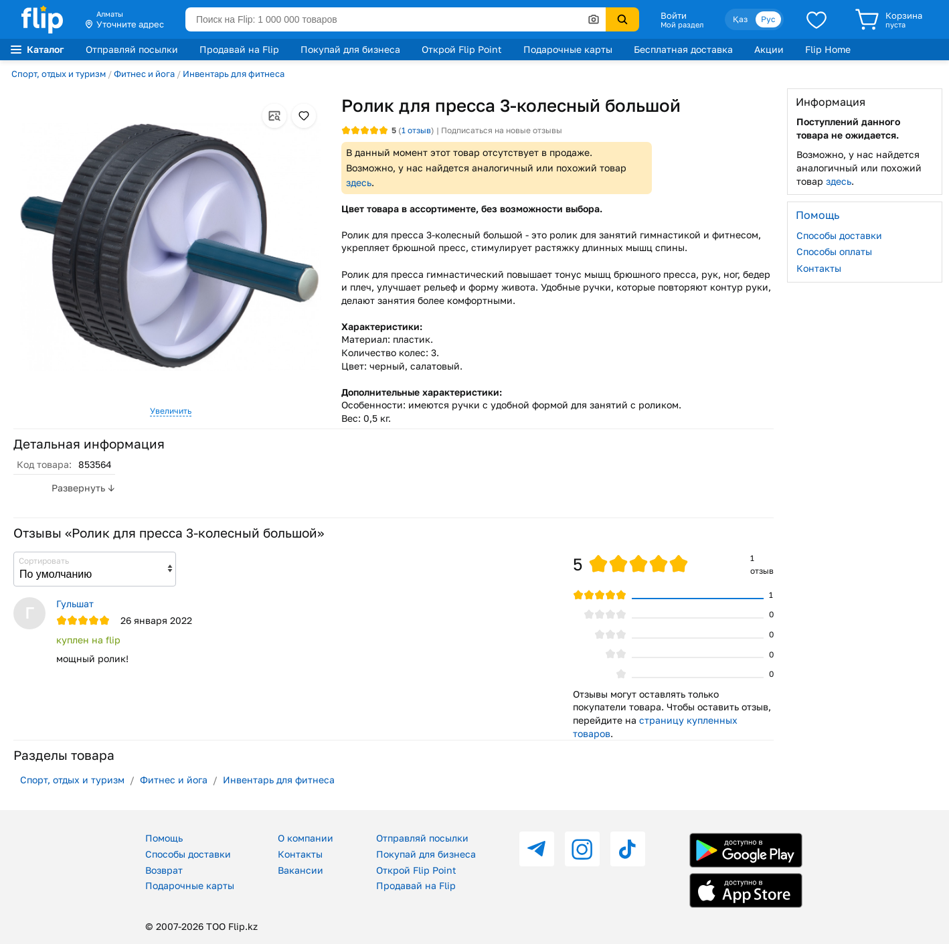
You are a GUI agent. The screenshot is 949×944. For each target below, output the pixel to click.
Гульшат (75, 603)
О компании (305, 838)
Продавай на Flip (239, 49)
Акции (769, 49)
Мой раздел (682, 25)
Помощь (164, 838)
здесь (358, 182)
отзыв (416, 130)
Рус (768, 19)
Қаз (740, 19)
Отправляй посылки (132, 49)
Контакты (818, 268)
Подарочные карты (567, 49)
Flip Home (828, 49)
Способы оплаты (834, 251)
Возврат (164, 870)
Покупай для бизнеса (350, 49)
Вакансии (300, 870)
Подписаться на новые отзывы (501, 130)
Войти (674, 15)
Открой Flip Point (462, 49)
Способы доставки (839, 235)
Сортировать (44, 561)
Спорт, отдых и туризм (58, 73)
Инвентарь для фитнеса (233, 73)
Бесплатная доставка (683, 49)
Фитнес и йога (144, 73)
